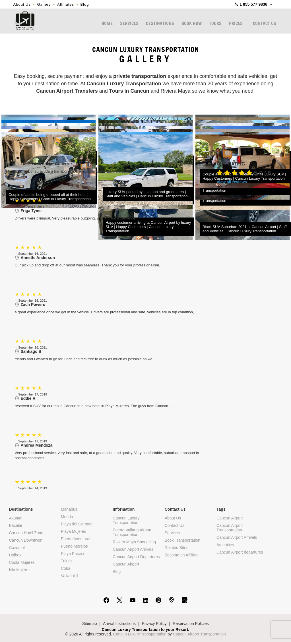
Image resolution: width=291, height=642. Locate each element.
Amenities (225, 544)
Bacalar (15, 525)
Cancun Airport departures (239, 552)
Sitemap (89, 623)
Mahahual (70, 509)
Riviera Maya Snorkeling (134, 542)
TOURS (215, 23)
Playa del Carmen (76, 524)
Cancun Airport (126, 564)
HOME (107, 23)
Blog (84, 4)
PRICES (236, 23)
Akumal (15, 518)
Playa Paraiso (73, 553)
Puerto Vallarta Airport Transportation (132, 532)
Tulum (66, 561)
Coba (65, 568)
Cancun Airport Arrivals (133, 549)
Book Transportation (182, 540)
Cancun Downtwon (26, 540)
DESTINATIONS (160, 23)
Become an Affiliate (182, 555)
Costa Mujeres (22, 562)
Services (172, 533)
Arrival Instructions (119, 623)
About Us (22, 4)
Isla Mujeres (19, 570)
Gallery (44, 4)
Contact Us (174, 525)
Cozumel (17, 547)
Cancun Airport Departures (136, 556)
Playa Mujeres (73, 531)
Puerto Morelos (74, 546)
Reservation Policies (191, 623)
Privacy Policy (154, 623)
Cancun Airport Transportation (229, 527)
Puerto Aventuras (76, 539)
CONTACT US (264, 23)
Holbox (15, 555)
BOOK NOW (191, 23)
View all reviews (232, 182)
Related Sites (176, 547)
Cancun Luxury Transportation (126, 520)
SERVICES (129, 23)
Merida (67, 516)
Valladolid (69, 575)
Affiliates (65, 4)
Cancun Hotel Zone (26, 533)
